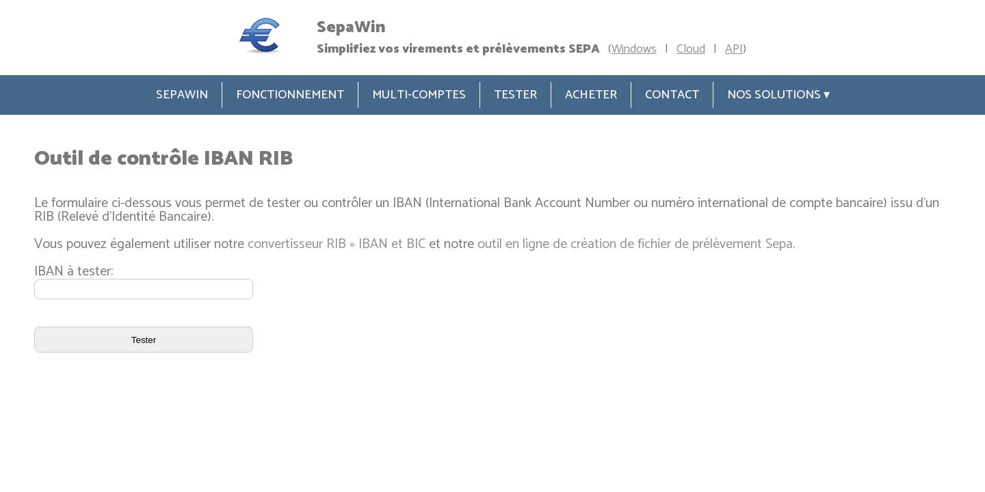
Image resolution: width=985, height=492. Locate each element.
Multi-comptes (419, 95)
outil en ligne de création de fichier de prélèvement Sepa (635, 244)
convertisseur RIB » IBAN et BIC (336, 244)
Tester (515, 95)
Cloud (691, 49)
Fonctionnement (290, 95)
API (734, 49)
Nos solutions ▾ (778, 95)
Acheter (591, 95)
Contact (672, 95)
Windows (634, 49)
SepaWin (182, 95)
